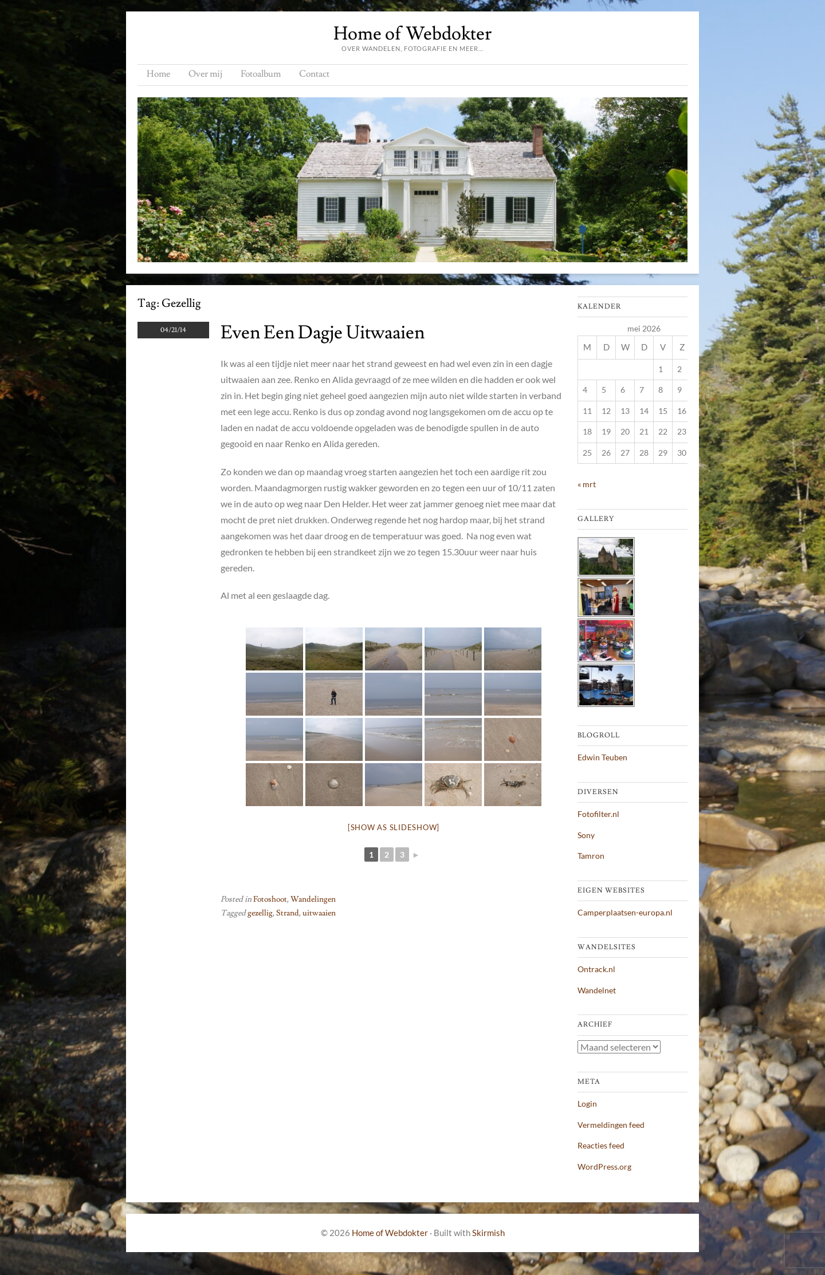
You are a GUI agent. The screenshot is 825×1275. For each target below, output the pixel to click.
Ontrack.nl (596, 969)
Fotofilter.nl (598, 814)
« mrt (587, 484)
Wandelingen (313, 899)
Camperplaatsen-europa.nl (625, 912)
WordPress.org (604, 1166)
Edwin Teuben (602, 757)
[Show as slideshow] (393, 827)
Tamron (591, 855)
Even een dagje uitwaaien (323, 333)
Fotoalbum (261, 74)
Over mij (205, 74)
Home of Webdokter (412, 34)
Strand (287, 913)
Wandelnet (597, 990)
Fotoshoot (270, 899)
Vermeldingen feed (611, 1125)
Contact (314, 74)
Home (158, 74)
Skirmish (488, 1232)
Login (587, 1103)
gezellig (260, 913)
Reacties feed (601, 1145)
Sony (586, 835)
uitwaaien (319, 913)
